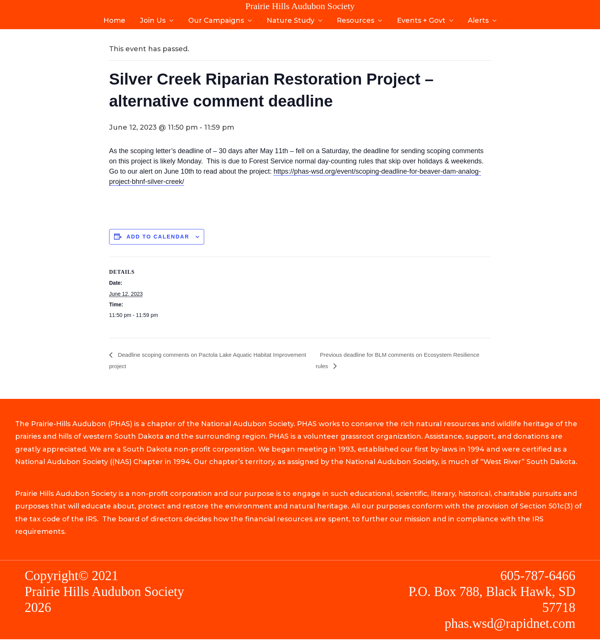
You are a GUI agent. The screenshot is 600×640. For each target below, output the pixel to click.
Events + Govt (419, 18)
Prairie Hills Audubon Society (300, 6)
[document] (300, 201)
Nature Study (290, 18)
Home (117, 18)
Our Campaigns (217, 18)
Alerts (475, 18)
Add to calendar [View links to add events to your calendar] (158, 237)
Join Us (155, 18)
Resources (354, 18)
